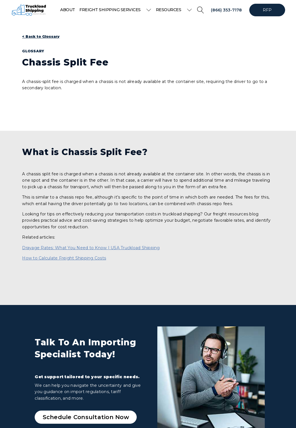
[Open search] (200, 10)
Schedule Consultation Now (86, 417)
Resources (174, 9)
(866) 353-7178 (226, 10)
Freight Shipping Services (115, 9)
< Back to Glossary (41, 36)
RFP (267, 10)
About (67, 9)
